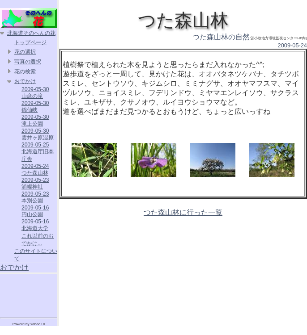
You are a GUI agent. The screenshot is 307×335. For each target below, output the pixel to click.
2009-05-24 (292, 45)
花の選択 (25, 52)
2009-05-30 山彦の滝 (35, 92)
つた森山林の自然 (221, 37)
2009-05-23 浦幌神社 (35, 183)
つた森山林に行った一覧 (183, 212)
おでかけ (25, 81)
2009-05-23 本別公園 (35, 197)
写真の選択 (27, 62)
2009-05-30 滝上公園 (35, 120)
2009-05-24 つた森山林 (35, 169)
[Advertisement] (28, 294)
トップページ (30, 42)
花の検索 (25, 71)
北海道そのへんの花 (31, 33)
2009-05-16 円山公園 (35, 211)
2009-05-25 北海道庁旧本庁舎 (37, 152)
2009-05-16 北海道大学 (35, 224)
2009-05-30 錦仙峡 (35, 106)
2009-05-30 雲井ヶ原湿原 (37, 134)
